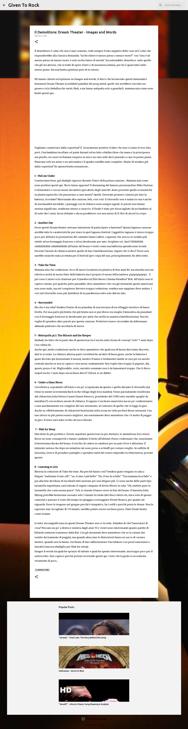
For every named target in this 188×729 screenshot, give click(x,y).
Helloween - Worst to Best (71, 671)
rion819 (101, 725)
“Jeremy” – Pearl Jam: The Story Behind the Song (82, 637)
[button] (36, 42)
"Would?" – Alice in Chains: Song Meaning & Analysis (84, 704)
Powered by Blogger (94, 719)
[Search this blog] (170, 5)
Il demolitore (42, 570)
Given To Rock (23, 5)
